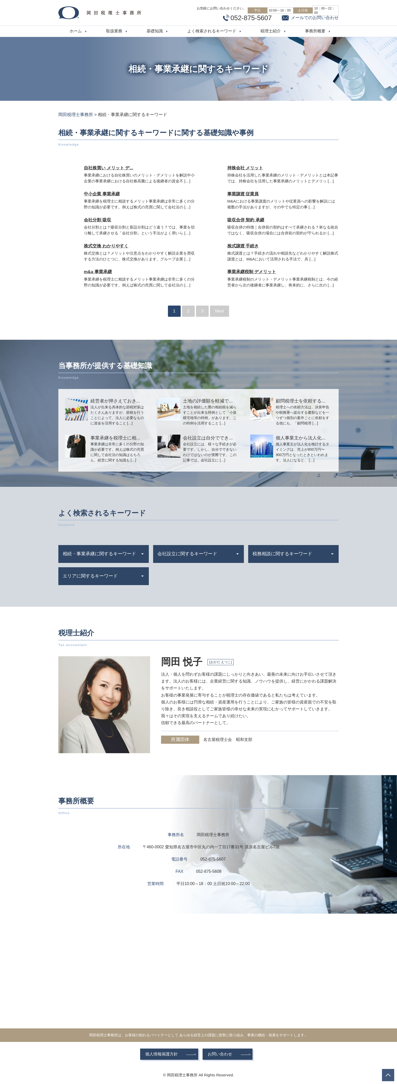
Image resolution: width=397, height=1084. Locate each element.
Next (219, 311)
